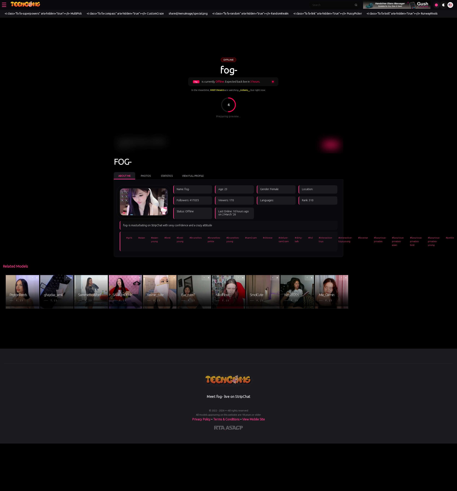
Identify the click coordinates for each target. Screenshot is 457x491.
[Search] (332, 5)
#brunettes (195, 237)
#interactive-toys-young (345, 239)
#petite (450, 237)
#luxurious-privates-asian (398, 241)
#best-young (180, 239)
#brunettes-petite (214, 239)
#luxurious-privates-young (434, 241)
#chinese (267, 237)
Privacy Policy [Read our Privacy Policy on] (201, 419)
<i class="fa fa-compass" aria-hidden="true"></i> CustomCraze (125, 13)
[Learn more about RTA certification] (220, 428)
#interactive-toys (325, 239)
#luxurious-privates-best (416, 241)
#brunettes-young (232, 239)
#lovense (363, 237)
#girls (129, 237)
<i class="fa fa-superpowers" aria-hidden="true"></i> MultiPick (43, 13)
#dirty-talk (298, 239)
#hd (310, 237)
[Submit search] (356, 5)
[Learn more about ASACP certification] (234, 428)
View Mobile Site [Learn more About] (253, 419)
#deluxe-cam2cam (284, 239)
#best (167, 237)
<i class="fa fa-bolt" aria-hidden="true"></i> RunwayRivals (402, 13)
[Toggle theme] (443, 5)
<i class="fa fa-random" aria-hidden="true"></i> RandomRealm (250, 13)
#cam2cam (251, 237)
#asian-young (154, 239)
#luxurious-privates (380, 239)
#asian (141, 237)
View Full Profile (193, 175)
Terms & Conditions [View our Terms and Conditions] (226, 419)
